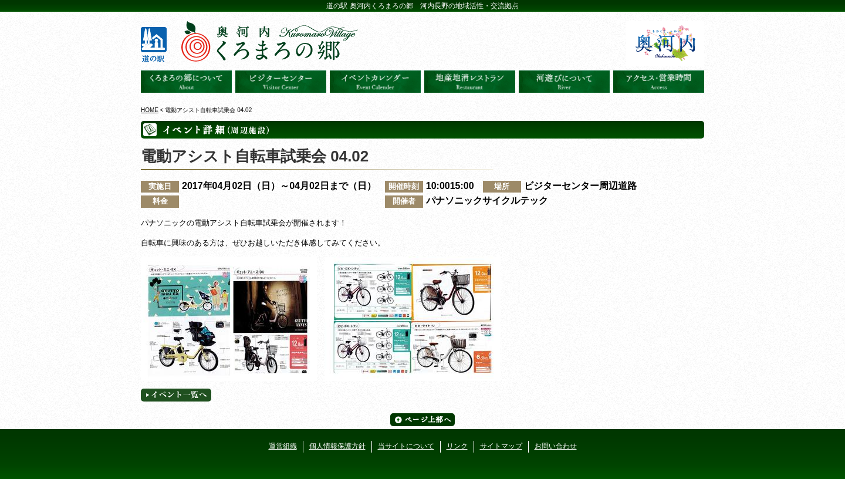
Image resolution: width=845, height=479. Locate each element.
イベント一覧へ (176, 395)
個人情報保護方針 (337, 446)
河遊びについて (564, 81)
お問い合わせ (556, 446)
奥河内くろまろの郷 (186, 81)
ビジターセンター (280, 81)
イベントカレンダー (375, 81)
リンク (457, 446)
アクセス (658, 81)
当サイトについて (406, 446)
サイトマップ (501, 446)
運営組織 (283, 446)
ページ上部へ (422, 419)
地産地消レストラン (469, 81)
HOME (149, 110)
